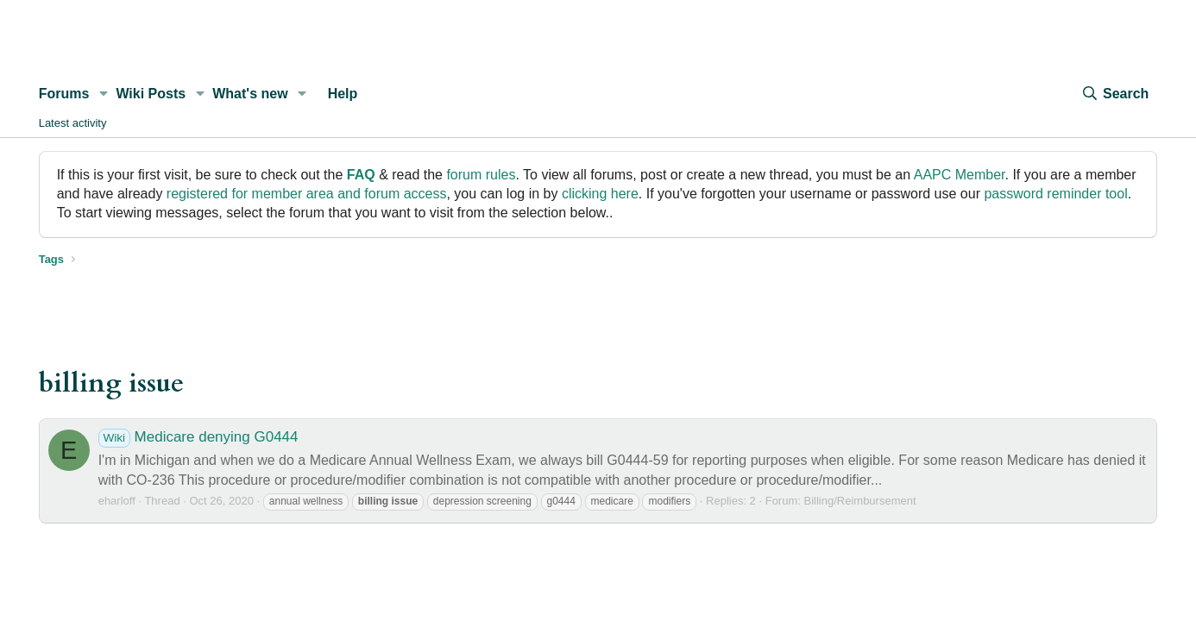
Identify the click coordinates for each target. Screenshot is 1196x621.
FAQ (361, 174)
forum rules (480, 174)
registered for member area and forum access (307, 193)
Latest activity (73, 122)
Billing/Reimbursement (860, 500)
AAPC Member (959, 174)
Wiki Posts (151, 93)
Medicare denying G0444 (198, 437)
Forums (64, 93)
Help (343, 93)
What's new (249, 93)
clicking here (600, 193)
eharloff (116, 500)
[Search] (1115, 94)
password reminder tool (1055, 193)
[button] (103, 94)
